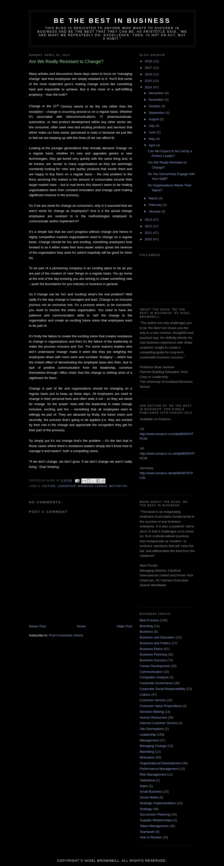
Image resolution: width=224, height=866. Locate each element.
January (155, 211)
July (152, 126)
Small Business (151, 791)
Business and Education (157, 637)
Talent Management (154, 826)
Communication (151, 672)
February (156, 205)
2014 (149, 87)
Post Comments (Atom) (66, 635)
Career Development (155, 666)
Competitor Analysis (154, 677)
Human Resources (153, 717)
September (157, 113)
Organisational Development (160, 763)
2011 (149, 233)
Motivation (118, 486)
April (152, 145)
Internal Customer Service (158, 723)
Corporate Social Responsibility (162, 689)
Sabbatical (147, 780)
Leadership (67, 486)
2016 (149, 74)
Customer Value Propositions (161, 706)
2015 (149, 81)
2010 (149, 239)
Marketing (147, 751)
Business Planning (153, 654)
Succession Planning (155, 814)
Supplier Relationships (156, 820)
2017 (149, 68)
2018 (149, 61)
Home (81, 626)
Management (149, 740)
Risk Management (153, 774)
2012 (149, 226)
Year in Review (150, 837)
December (157, 93)
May (152, 139)
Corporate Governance (156, 683)
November (157, 99)
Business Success (153, 660)
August (154, 119)
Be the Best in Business (112, 20)
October (155, 106)
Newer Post (37, 626)
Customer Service (153, 700)
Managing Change (92, 486)
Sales (144, 786)
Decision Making (152, 712)
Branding (146, 626)
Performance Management (159, 769)
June (153, 132)
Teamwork (147, 832)
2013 (149, 220)
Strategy (146, 809)
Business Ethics (151, 649)
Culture (49, 486)
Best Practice (149, 620)
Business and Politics (155, 643)
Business (146, 631)
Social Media (149, 797)
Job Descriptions (152, 729)
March (154, 198)
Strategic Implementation (158, 803)
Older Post (124, 626)
